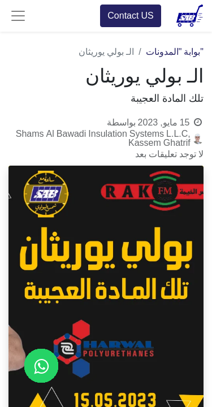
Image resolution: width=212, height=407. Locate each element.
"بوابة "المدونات (175, 52)
